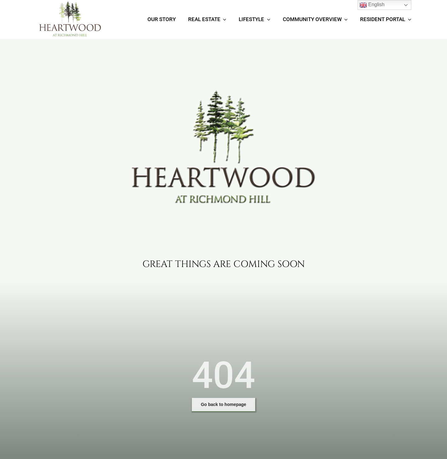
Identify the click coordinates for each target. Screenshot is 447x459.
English (372, 5)
